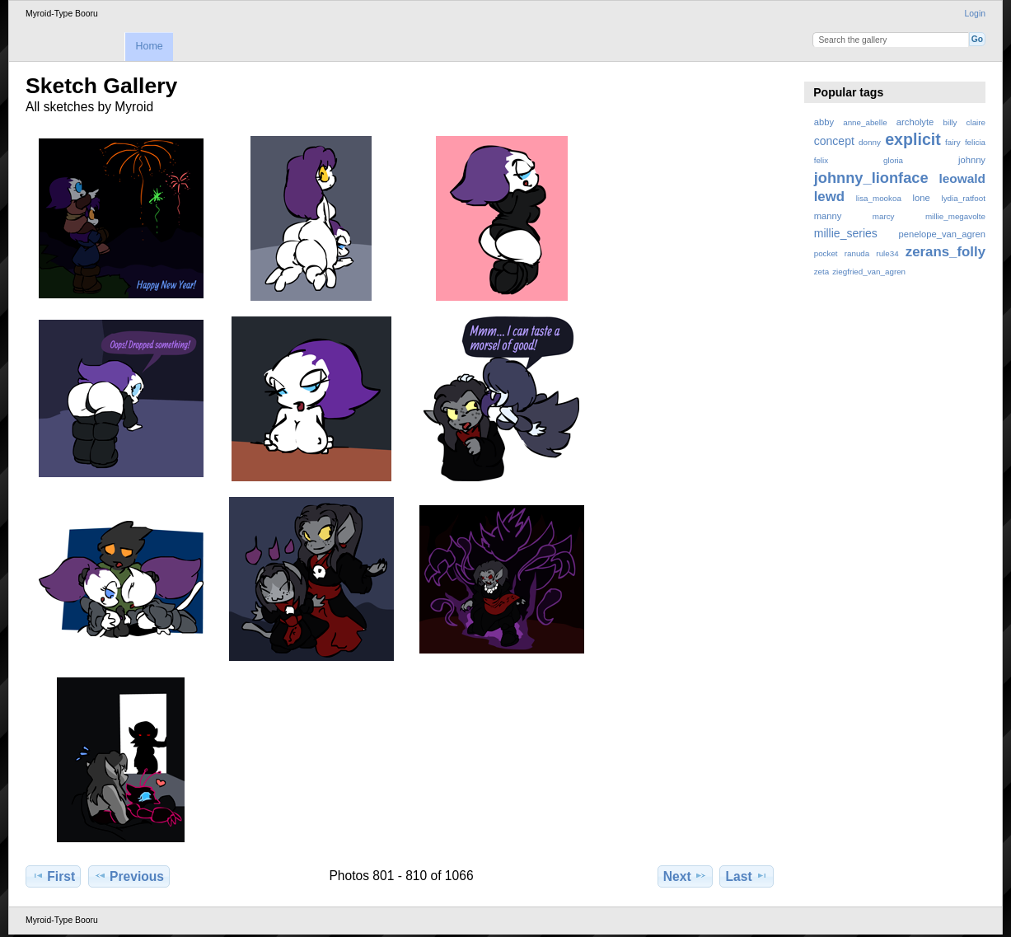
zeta (822, 271)
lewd (829, 196)
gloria (893, 160)
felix (821, 160)
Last (747, 876)
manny (828, 216)
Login (975, 13)
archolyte (915, 122)
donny (870, 142)
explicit (913, 139)
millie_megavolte (955, 216)
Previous (129, 876)
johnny (971, 160)
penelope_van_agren (942, 234)
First (53, 876)
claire (976, 122)
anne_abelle (865, 122)
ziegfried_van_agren (869, 271)
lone (921, 198)
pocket (826, 253)
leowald (961, 178)
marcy (884, 216)
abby (824, 122)
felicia (975, 142)
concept (834, 141)
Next (685, 876)
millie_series (846, 233)
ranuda (857, 253)
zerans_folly (945, 252)
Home (148, 46)
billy (950, 122)
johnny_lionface (871, 177)
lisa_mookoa (878, 198)
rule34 (887, 253)
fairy (953, 142)
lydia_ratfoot (963, 198)
